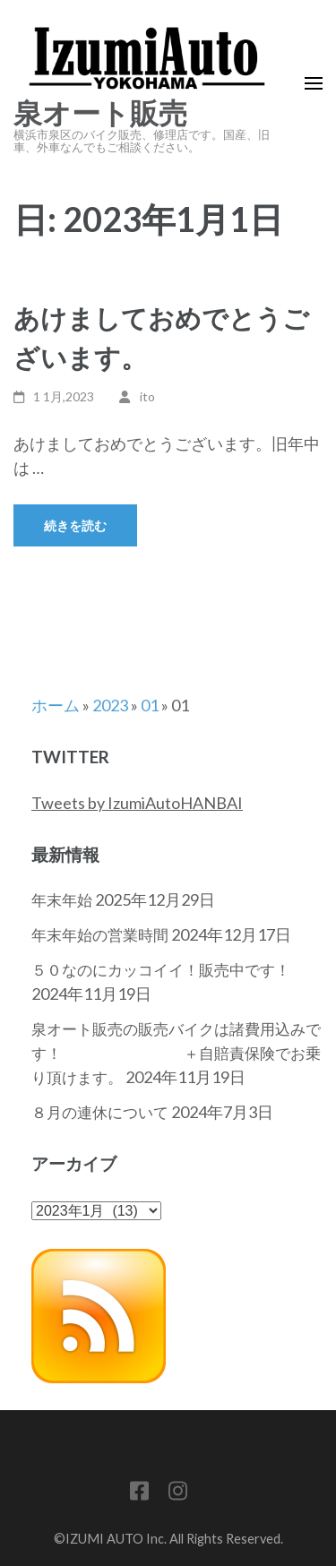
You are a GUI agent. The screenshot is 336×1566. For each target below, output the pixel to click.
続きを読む (75, 525)
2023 (110, 705)
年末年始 (61, 900)
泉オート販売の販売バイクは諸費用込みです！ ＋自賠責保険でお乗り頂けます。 (176, 1053)
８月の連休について (99, 1112)
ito (147, 396)
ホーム (55, 705)
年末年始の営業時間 (99, 934)
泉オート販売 (100, 114)
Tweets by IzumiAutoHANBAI (137, 803)
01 (150, 705)
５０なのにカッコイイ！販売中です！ (160, 969)
